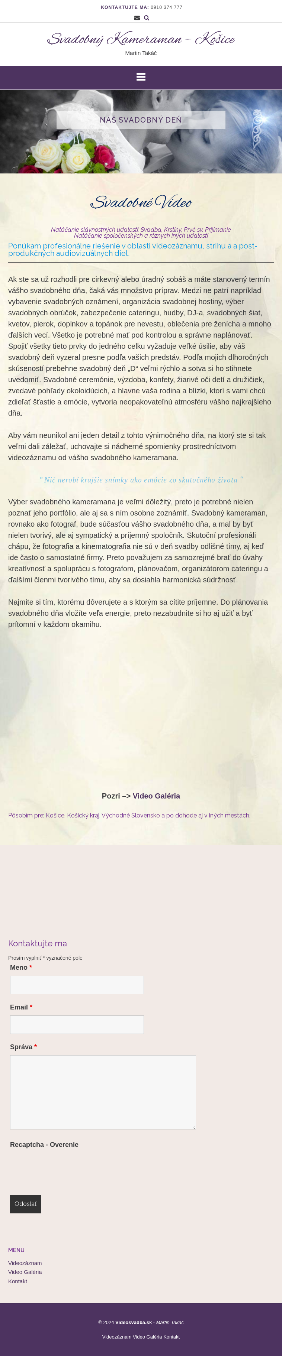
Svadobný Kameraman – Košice (141, 40)
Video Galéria (156, 796)
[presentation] (66, 1167)
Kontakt (17, 1281)
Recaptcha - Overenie (44, 1144)
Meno (21, 967)
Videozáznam (25, 1263)
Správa (23, 1047)
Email (21, 1007)
